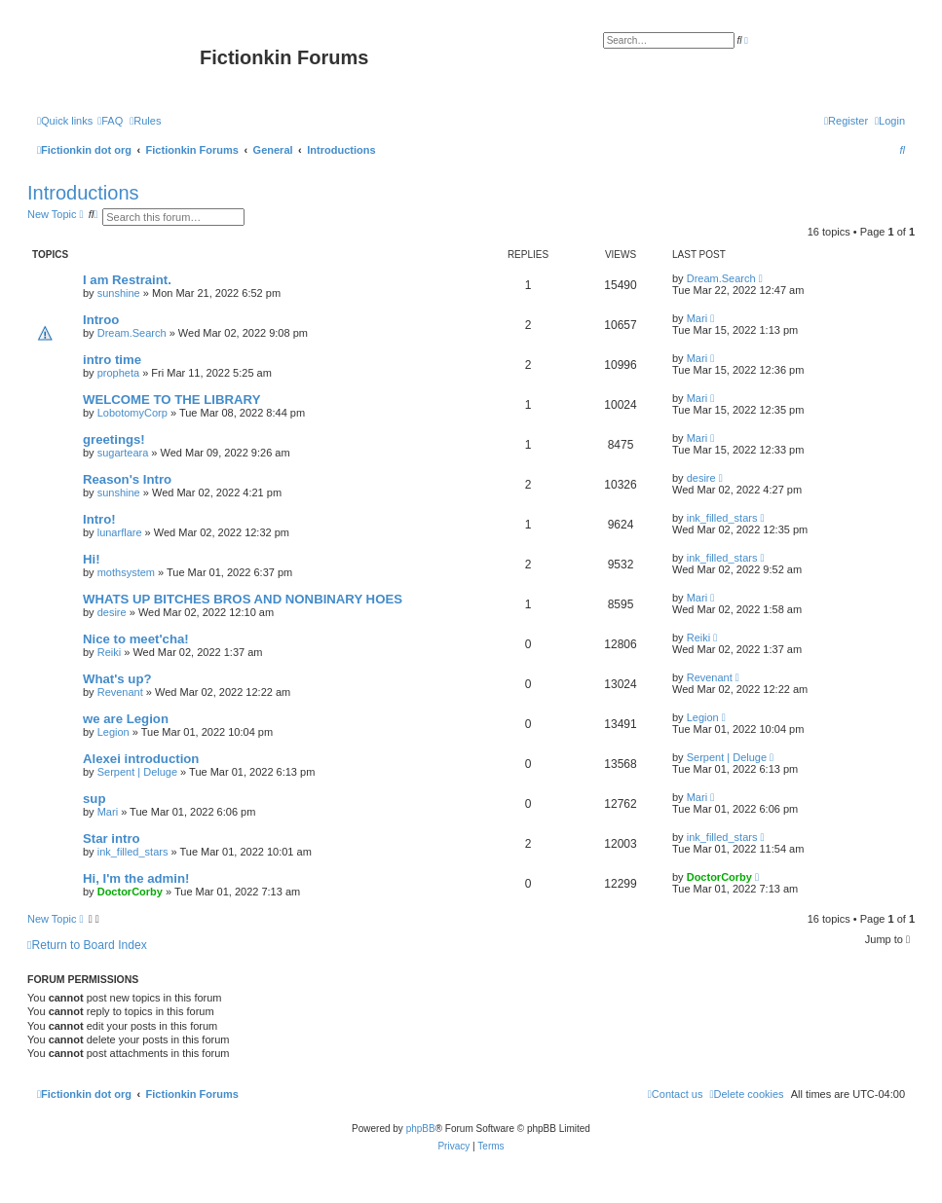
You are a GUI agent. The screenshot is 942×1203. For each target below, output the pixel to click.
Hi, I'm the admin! (136, 878)
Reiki (109, 652)
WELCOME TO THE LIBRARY (171, 399)
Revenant (120, 692)
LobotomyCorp (132, 413)
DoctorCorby (130, 891)
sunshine (118, 293)
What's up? (117, 679)
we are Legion (126, 718)
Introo (101, 319)
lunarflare (119, 532)
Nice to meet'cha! (136, 639)
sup (94, 798)
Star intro (111, 838)
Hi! (91, 559)
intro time (112, 359)
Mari (697, 318)
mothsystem (126, 572)
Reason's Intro (127, 479)
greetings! (114, 439)
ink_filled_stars (722, 518)
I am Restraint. (127, 280)
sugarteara (123, 452)
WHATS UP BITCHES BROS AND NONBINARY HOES (242, 599)
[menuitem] (110, 120)
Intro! (99, 519)
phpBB (420, 1128)
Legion (113, 732)
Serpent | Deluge (137, 772)
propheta (118, 373)
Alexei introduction (141, 758)
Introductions (83, 192)
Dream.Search (721, 278)
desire (701, 478)
